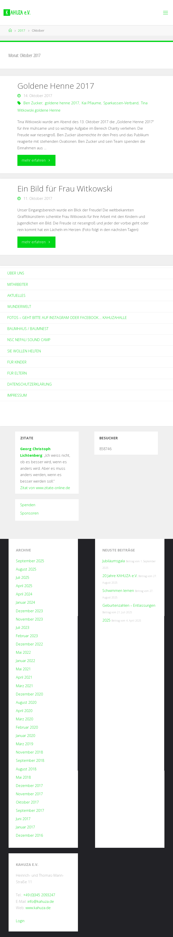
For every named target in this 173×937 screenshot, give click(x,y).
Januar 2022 (25, 660)
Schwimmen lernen (118, 590)
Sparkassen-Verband (120, 103)
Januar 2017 (25, 827)
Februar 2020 (27, 727)
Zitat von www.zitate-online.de (45, 487)
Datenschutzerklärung (29, 384)
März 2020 (24, 719)
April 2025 (24, 585)
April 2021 (24, 677)
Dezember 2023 (29, 610)
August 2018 (26, 769)
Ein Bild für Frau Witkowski (64, 188)
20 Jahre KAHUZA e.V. (119, 575)
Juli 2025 (22, 577)
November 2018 (29, 752)
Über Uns (15, 273)
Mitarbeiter (17, 284)
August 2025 (26, 569)
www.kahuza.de (38, 907)
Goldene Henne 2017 (55, 85)
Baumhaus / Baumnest (27, 328)
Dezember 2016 (29, 835)
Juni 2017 (23, 818)
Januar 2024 (25, 602)
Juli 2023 (22, 627)
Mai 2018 (23, 777)
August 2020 (26, 702)
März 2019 (24, 743)
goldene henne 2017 (62, 103)
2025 (106, 620)
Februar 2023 (27, 635)
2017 (21, 30)
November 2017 (29, 793)
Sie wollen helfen (24, 351)
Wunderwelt (19, 306)
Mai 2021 (23, 669)
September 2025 (30, 560)
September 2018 (30, 760)
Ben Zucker (32, 103)
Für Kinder (16, 362)
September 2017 (30, 810)
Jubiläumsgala (113, 560)
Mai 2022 (23, 652)
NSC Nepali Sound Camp (28, 339)
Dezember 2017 (29, 785)
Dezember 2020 (29, 694)
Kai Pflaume (91, 103)
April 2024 (24, 594)
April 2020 (24, 710)
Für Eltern (17, 373)
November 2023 (29, 619)
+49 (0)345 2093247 (39, 895)
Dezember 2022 (29, 644)
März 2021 (24, 685)
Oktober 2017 (27, 802)
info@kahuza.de (40, 901)
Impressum (17, 395)
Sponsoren (29, 513)
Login (20, 920)
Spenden (27, 504)
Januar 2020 (25, 735)
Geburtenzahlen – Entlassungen (128, 605)
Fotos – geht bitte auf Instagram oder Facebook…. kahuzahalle (67, 317)
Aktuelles (16, 295)
